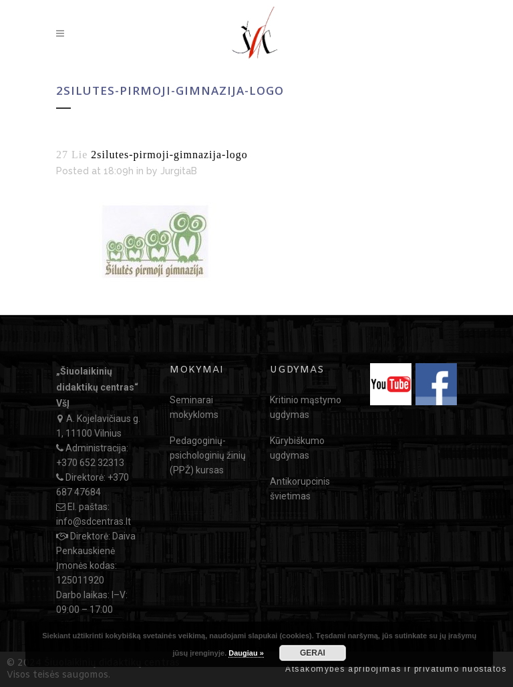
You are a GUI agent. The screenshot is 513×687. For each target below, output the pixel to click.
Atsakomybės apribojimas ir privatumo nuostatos (395, 669)
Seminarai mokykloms (194, 407)
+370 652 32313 (90, 462)
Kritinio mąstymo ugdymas (305, 407)
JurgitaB (178, 171)
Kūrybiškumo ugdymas (297, 448)
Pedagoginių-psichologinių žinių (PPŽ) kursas (208, 455)
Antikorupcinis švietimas (300, 488)
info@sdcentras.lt (93, 521)
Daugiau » (246, 653)
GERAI (312, 653)
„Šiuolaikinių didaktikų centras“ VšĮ (97, 387)
